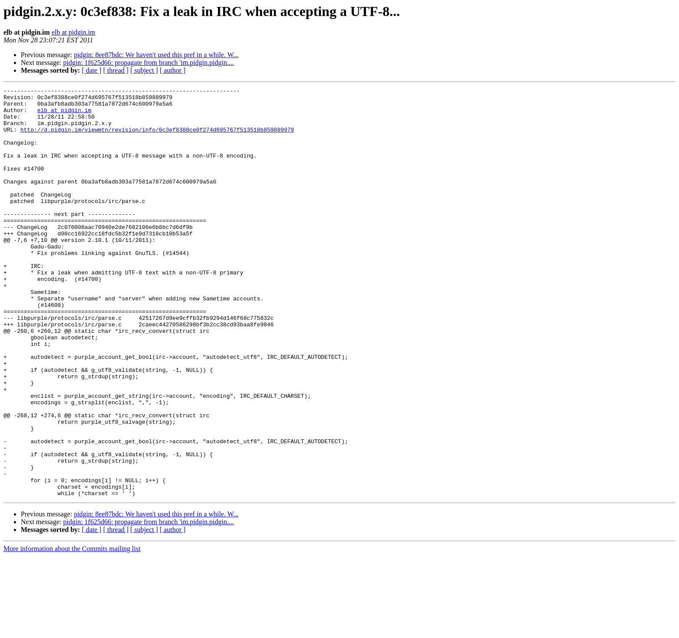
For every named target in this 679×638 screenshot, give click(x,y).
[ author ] (173, 70)
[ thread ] (116, 70)
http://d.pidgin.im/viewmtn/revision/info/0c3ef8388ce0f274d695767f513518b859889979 (157, 138)
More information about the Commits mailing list (71, 630)
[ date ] (91, 70)
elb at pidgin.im (73, 32)
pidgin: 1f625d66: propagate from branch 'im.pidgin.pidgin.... (148, 62)
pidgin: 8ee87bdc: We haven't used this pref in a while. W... (156, 54)
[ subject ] (144, 70)
